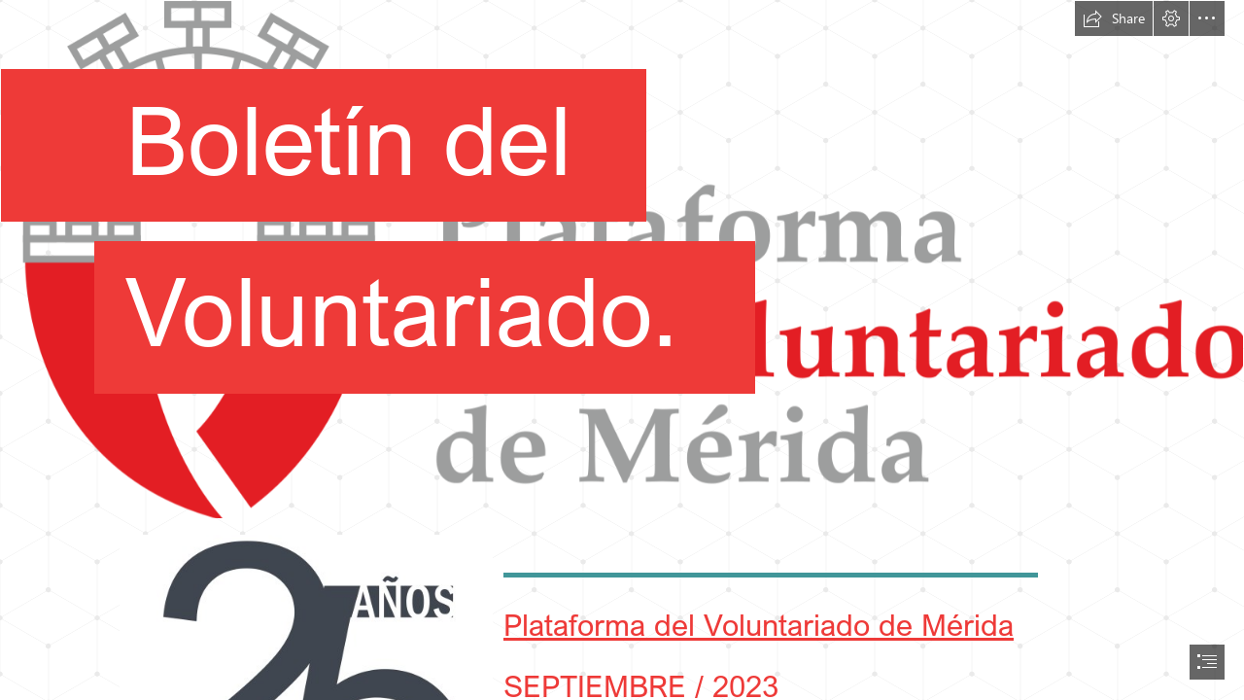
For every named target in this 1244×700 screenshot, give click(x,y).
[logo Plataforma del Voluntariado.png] (622, 259)
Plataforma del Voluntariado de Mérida (758, 625)
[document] (622, 350)
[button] (1114, 18)
